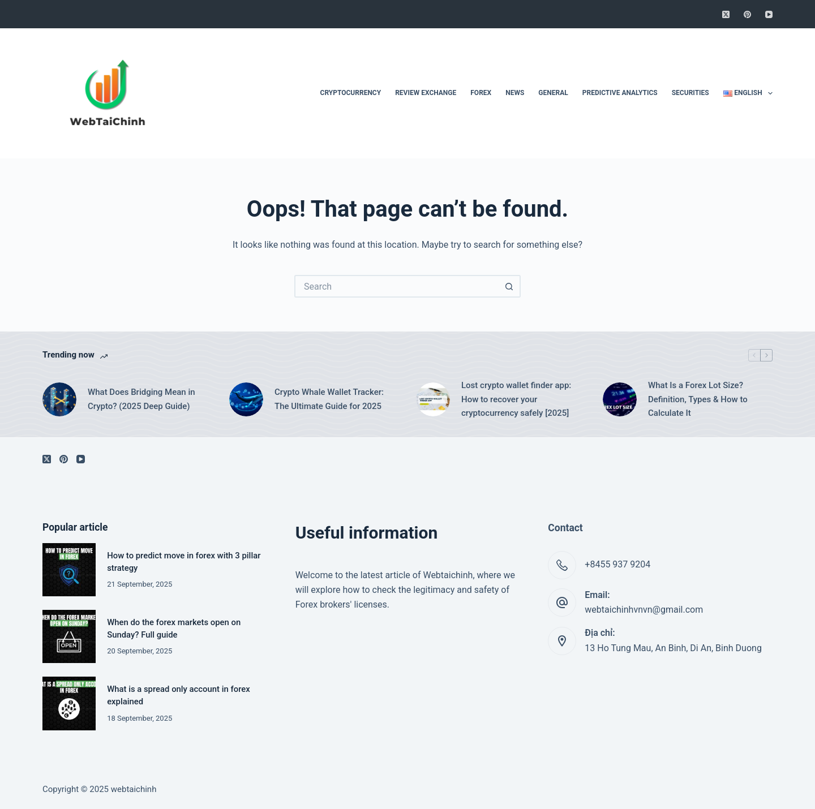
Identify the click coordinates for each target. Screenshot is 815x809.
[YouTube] (769, 14)
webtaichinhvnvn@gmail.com (644, 609)
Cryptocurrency (350, 93)
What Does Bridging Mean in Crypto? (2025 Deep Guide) (141, 399)
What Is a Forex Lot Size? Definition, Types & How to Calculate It (698, 399)
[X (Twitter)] (726, 14)
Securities (690, 93)
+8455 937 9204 (617, 564)
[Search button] (509, 286)
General (553, 93)
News (514, 93)
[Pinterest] (747, 14)
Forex (480, 93)
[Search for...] (396, 286)
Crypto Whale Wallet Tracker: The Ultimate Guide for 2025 (329, 399)
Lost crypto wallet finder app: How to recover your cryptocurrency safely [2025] (516, 399)
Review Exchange (425, 93)
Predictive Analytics (620, 93)
